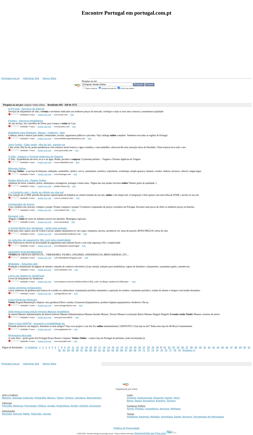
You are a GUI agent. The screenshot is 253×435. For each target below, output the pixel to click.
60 (95, 350)
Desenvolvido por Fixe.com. (155, 433)
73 (152, 350)
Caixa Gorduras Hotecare (22, 299)
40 (200, 347)
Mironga (17, 168)
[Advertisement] (127, 51)
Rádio (26, 414)
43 (213, 347)
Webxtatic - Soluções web (23, 264)
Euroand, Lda (15, 216)
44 (218, 347)
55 (72, 350)
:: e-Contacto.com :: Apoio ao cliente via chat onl (36, 192)
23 (126, 347)
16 (95, 347)
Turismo (171, 400)
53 (64, 350)
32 (165, 347)
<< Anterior (31, 347)
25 (135, 347)
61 (99, 350)
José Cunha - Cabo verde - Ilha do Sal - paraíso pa (36, 144)
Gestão (51, 406)
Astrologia (167, 416)
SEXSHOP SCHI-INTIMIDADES (25, 252)
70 (139, 350)
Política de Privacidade (126, 428)
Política (42, 406)
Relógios (176, 408)
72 (148, 350)
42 (209, 347)
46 (227, 347)
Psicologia (30, 406)
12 (77, 347)
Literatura (80, 397)
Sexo (176, 397)
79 (179, 350)
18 (104, 347)
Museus (6, 397)
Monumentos (94, 397)
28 (148, 347)
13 (82, 347)
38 (191, 347)
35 (178, 347)
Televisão (36, 414)
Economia (95, 406)
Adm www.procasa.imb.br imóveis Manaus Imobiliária (38, 311)
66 (121, 350)
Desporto (158, 397)
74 (157, 350)
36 (182, 347)
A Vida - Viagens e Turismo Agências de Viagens (35, 156)
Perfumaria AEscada (19, 335)
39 (195, 347)
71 (144, 350)
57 (81, 350)
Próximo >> (188, 350)
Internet (17, 414)
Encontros (149, 400)
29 (153, 347)
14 (86, 347)
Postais (139, 408)
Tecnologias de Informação (208, 416)
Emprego (144, 416)
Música (51, 397)
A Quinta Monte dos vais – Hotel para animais (37, 228)
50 (244, 347)
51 (249, 347)
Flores (130, 408)
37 (187, 347)
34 (173, 347)
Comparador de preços (21, 204)
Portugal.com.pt (10, 78)
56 (77, 350)
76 (166, 350)
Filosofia (7, 406)
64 (112, 350)
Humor (169, 397)
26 (139, 347)
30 (157, 347)
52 (59, 350)
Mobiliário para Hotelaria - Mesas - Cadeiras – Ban (36, 132)
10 (68, 347)
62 (104, 350)
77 (170, 350)
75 (161, 350)
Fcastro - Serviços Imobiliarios (25, 120)
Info (72, 115)
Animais (131, 397)
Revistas (7, 414)
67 (126, 350)
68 (130, 350)
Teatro (60, 397)
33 (169, 347)
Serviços (164, 408)
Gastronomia (144, 397)
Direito (74, 406)
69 (135, 350)
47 (231, 347)
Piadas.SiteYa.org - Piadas (27, 180)
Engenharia (62, 406)
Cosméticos (151, 408)
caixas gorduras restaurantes (25, 287)
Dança (138, 400)
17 (99, 347)
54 (68, 350)
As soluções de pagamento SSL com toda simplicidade (39, 240)
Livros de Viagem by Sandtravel (26, 275)
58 (86, 350)
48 (235, 347)
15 (90, 347)
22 (121, 347)
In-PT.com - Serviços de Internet (26, 109)
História (83, 406)
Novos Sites (49, 78)
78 (175, 350)
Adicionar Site (31, 78)
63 (108, 350)
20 (113, 347)
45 (222, 347)
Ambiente (132, 416)
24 (130, 347)
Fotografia (40, 397)
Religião (155, 416)
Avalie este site (44, 115)
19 (108, 347)
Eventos (160, 400)
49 (240, 347)
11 (73, 347)
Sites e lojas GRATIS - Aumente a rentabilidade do (36, 323)
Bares (130, 400)
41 (204, 347)
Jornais (47, 414)
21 (117, 347)
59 (90, 350)
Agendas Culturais (22, 397)
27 (144, 347)
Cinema (69, 397)
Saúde (177, 416)
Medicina (18, 406)
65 (117, 350)
